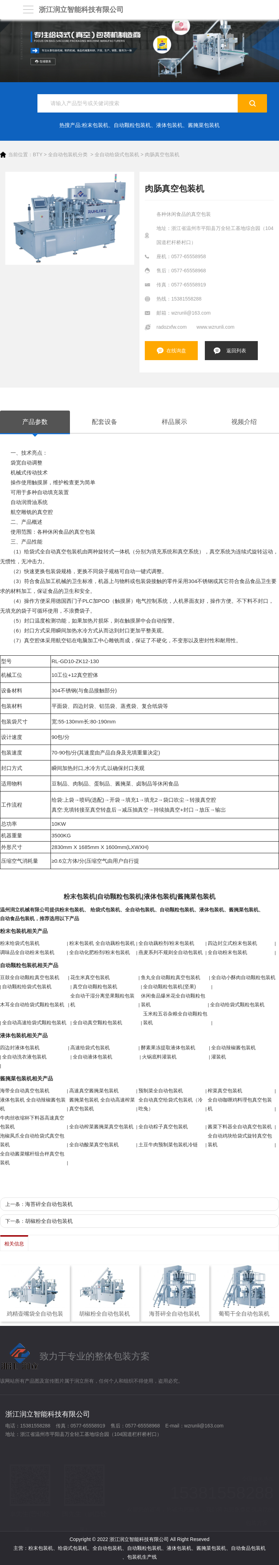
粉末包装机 (95, 125)
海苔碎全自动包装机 (49, 1204)
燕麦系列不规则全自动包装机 (170, 952)
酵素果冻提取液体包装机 (168, 1047)
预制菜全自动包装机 (160, 1090)
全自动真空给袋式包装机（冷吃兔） (170, 1104)
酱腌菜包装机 (204, 125)
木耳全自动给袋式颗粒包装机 (32, 1004)
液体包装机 (169, 125)
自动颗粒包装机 (132, 125)
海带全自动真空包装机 (24, 1090)
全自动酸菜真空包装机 (94, 1144)
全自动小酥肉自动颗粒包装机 (243, 977)
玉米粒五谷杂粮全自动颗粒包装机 (175, 1018)
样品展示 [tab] (174, 421)
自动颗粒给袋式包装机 (27, 986)
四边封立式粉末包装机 (232, 943)
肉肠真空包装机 (162, 154)
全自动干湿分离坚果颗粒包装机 (102, 1000)
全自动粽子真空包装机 (163, 1126)
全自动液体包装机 (92, 1057)
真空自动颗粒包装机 (95, 986)
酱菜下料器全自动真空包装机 (240, 1126)
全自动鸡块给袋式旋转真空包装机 (240, 1140)
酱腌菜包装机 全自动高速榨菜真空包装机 (102, 1104)
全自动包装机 (140, 909)
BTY (37, 154)
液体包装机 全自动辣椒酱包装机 (33, 1104)
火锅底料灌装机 (159, 1057)
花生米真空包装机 (90, 977)
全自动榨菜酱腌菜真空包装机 (101, 1126)
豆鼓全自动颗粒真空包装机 (29, 977)
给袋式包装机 (105, 909)
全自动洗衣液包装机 (24, 1057)
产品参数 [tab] (35, 421)
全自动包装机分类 (68, 154)
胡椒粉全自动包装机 (49, 1221)
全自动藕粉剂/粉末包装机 (166, 943)
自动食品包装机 (17, 918)
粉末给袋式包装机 (20, 943)
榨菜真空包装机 (225, 1090)
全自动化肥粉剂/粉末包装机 (99, 952)
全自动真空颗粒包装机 (97, 1022)
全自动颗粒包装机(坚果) (169, 986)
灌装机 (218, 1057)
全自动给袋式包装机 (117, 154)
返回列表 (236, 350)
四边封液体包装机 (20, 1047)
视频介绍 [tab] (244, 421)
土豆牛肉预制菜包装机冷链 (168, 1144)
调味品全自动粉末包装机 (27, 952)
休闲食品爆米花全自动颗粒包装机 (173, 1000)
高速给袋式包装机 (90, 1047)
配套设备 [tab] (104, 421)
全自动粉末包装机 (227, 952)
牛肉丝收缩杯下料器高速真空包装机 (32, 1122)
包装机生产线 (142, 1557)
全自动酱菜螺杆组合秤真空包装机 (32, 1158)
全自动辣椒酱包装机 (233, 1047)
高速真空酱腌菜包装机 (94, 1090)
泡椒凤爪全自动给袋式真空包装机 (32, 1140)
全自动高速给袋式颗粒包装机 (34, 1022)
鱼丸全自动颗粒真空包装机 (170, 977)
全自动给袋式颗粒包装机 (237, 1004)
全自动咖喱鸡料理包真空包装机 (240, 1104)
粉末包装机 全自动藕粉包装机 (102, 943)
